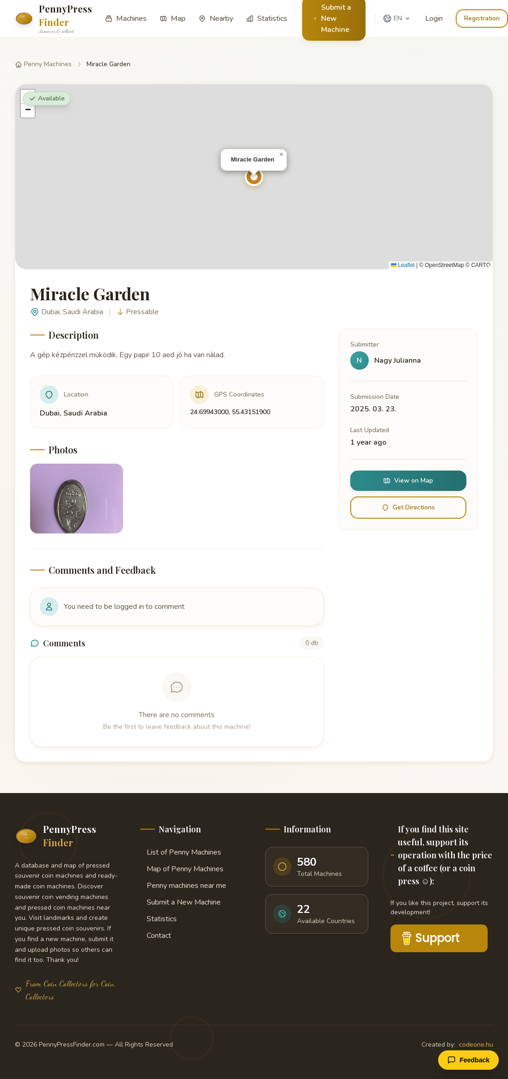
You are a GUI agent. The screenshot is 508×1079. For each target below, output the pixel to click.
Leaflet (403, 265)
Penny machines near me (183, 886)
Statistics (158, 919)
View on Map (408, 480)
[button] (254, 176)
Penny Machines (43, 64)
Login (434, 18)
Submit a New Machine (180, 902)
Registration (482, 18)
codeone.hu (476, 1044)
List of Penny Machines (180, 852)
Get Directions (408, 507)
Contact (155, 935)
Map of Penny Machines (181, 869)
